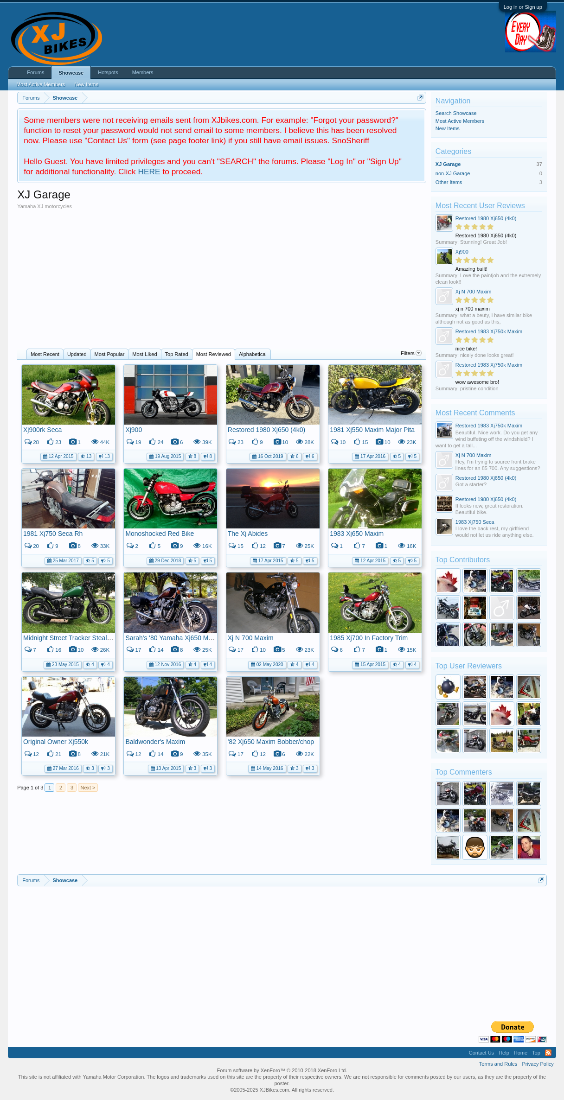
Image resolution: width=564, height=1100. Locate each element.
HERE (149, 171)
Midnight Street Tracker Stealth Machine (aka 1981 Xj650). (107, 638)
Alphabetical (253, 354)
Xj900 (133, 429)
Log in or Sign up (523, 7)
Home (520, 1052)
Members (143, 72)
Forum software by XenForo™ (282, 1070)
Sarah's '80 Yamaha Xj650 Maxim (173, 638)
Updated (77, 354)
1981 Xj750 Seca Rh (53, 533)
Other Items (449, 182)
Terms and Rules (498, 1064)
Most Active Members (460, 121)
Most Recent (45, 354)
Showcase (70, 73)
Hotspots (108, 72)
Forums (35, 72)
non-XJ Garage (453, 173)
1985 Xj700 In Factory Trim (369, 638)
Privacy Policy (537, 1064)
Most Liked (144, 354)
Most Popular (110, 354)
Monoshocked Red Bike (159, 533)
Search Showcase (456, 113)
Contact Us (481, 1052)
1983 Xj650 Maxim (357, 533)
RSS (548, 1052)
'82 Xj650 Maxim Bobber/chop (271, 741)
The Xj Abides (248, 533)
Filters (411, 353)
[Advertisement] (221, 279)
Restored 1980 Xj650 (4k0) (266, 429)
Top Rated (176, 354)
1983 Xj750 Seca (474, 522)
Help (504, 1052)
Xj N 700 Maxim (251, 638)
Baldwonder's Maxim (155, 741)
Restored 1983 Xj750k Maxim (488, 331)
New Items (448, 128)
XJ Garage (448, 164)
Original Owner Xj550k (55, 741)
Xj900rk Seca (42, 429)
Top (536, 1052)
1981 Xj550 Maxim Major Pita (372, 429)
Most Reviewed (213, 354)
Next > (87, 787)
